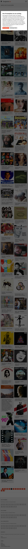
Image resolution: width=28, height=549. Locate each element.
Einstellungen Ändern (13, 27)
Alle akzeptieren (6, 27)
